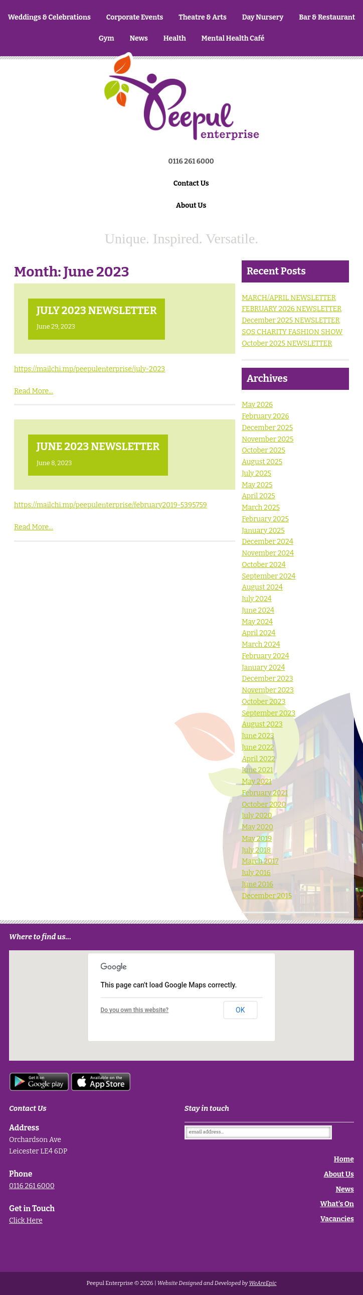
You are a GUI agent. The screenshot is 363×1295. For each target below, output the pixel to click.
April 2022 (258, 759)
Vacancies (337, 1219)
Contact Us (191, 183)
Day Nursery (263, 17)
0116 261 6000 (32, 1186)
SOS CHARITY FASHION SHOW (292, 332)
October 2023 (263, 701)
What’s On (337, 1204)
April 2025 (258, 496)
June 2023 (258, 736)
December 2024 (267, 541)
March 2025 (261, 507)
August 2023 (262, 724)
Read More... (33, 391)
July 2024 (257, 599)
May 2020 (257, 827)
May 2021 (257, 781)
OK (240, 1010)
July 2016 (256, 873)
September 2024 (268, 576)
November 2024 (268, 553)
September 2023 (268, 713)
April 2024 (258, 633)
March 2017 (260, 861)
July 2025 (256, 473)
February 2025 (265, 519)
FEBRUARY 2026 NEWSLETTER (291, 309)
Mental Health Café (233, 38)
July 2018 (256, 850)
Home (181, 114)
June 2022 (258, 747)
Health (174, 38)
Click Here (26, 1220)
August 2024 (262, 587)
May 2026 (257, 404)
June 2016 (257, 884)
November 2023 (268, 690)
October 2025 (263, 450)
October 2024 (263, 564)
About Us (191, 205)
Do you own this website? (134, 1010)
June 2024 (258, 610)
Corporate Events (134, 17)
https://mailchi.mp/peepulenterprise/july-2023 (89, 369)
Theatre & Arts (202, 17)
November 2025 (267, 439)
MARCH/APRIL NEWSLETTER (289, 298)
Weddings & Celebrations (49, 17)
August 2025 (262, 462)
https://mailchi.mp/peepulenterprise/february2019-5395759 (110, 505)
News (138, 38)
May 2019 (257, 838)
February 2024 (265, 656)
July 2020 (257, 815)
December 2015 (267, 896)
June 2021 (257, 770)
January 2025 (263, 530)
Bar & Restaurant (327, 17)
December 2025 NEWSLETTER (291, 320)
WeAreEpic (262, 1283)
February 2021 (265, 793)
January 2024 (263, 667)
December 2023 (267, 678)
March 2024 (261, 644)
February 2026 (265, 416)
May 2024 (257, 622)
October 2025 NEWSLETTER (287, 343)
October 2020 (264, 804)
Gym (106, 38)
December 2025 (267, 427)
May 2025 (257, 485)
